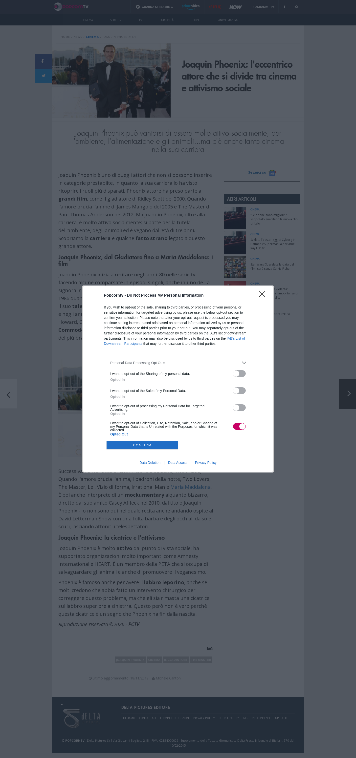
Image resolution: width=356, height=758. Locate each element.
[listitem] (178, 362)
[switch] (239, 373)
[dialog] (178, 379)
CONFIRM (142, 445)
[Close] (263, 295)
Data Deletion (149, 463)
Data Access (177, 463)
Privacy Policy (206, 463)
